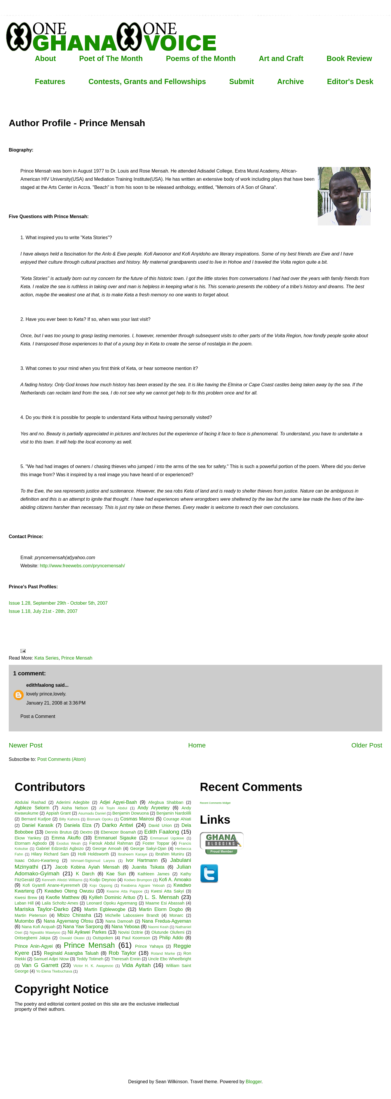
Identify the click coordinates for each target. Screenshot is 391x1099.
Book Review (349, 58)
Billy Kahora (69, 819)
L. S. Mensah (162, 897)
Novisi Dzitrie (130, 932)
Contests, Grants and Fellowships (147, 81)
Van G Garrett (40, 965)
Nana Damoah (119, 921)
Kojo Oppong (101, 885)
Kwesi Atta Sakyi (167, 891)
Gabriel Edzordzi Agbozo (60, 848)
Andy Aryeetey (153, 807)
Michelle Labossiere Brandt (132, 915)
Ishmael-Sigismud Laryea (93, 860)
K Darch (85, 873)
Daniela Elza (77, 825)
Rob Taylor (122, 953)
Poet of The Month (111, 58)
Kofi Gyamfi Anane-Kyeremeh (51, 885)
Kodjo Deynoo (103, 879)
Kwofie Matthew (62, 897)
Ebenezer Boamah (118, 832)
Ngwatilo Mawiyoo (45, 932)
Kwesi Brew (26, 897)
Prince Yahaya (149, 946)
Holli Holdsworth (93, 854)
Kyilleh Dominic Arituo (112, 897)
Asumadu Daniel (92, 813)
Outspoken (103, 937)
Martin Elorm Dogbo (161, 909)
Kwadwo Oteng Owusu (69, 890)
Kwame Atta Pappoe (124, 891)
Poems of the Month (201, 58)
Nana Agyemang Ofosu (68, 921)
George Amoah (106, 848)
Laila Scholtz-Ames (60, 903)
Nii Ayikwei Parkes (87, 932)
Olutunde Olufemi (167, 932)
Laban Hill (24, 903)
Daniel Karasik (37, 825)
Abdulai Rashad (30, 802)
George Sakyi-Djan (148, 848)
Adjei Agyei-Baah (118, 802)
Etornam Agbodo (31, 843)
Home (197, 745)
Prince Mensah (76, 657)
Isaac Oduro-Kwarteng (37, 860)
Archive (290, 81)
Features (50, 81)
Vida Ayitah (136, 965)
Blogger (253, 1081)
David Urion (160, 825)
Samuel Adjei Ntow (51, 959)
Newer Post (26, 745)
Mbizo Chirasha (74, 915)
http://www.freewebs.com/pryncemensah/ (82, 565)
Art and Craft (281, 58)
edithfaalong (40, 685)
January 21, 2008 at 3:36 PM (55, 702)
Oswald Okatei (72, 938)
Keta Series (46, 657)
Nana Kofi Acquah (38, 926)
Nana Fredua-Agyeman (166, 921)
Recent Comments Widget (215, 802)
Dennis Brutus (58, 832)
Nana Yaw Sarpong (83, 926)
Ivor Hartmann (142, 860)
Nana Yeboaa (125, 926)
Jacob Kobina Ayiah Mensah (87, 867)
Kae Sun (116, 873)
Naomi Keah (158, 927)
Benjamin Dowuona (130, 813)
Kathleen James (154, 874)
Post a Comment (37, 716)
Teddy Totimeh (90, 959)
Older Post (366, 745)
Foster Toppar (156, 843)
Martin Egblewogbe (104, 909)
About (45, 58)
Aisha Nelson (75, 808)
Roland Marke (163, 953)
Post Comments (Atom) (61, 759)
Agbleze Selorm (32, 807)
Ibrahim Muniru (169, 854)
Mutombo (24, 921)
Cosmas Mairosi (137, 818)
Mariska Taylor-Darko (42, 909)
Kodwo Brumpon (138, 880)
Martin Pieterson (31, 915)
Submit (241, 81)
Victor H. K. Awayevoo (94, 966)
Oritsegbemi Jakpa (32, 937)
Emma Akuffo (66, 837)
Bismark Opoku (100, 819)
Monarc (176, 915)
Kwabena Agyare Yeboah (143, 885)
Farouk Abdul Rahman (111, 843)
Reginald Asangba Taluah (71, 953)
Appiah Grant (58, 813)
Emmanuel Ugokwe (167, 838)
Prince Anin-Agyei (34, 946)
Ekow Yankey (28, 838)
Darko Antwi (117, 825)
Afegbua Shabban (165, 802)
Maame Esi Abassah (164, 903)
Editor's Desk (350, 81)
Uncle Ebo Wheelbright (169, 959)
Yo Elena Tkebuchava (54, 971)
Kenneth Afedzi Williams (62, 880)
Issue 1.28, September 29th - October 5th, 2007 (58, 603)
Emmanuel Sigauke (116, 837)
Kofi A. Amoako (175, 879)
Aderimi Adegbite (73, 802)
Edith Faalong (161, 832)
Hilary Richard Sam (50, 854)
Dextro (86, 832)
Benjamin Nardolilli (173, 813)
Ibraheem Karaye (132, 854)
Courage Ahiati (177, 819)
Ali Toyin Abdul (113, 808)
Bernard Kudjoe (36, 819)
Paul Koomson (136, 937)
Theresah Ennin (126, 959)
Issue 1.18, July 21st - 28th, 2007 (43, 611)
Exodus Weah (68, 843)
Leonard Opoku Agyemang (111, 903)
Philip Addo (171, 937)
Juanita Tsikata (148, 867)
